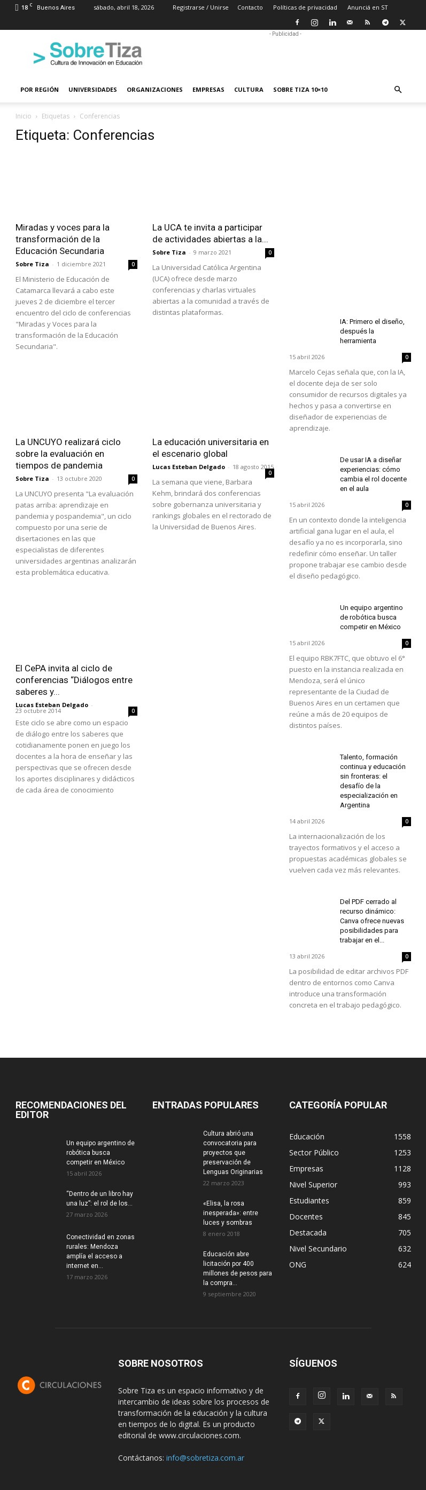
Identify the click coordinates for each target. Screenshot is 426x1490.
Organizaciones (155, 89)
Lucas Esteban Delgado (188, 467)
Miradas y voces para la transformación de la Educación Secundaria (63, 239)
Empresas (208, 89)
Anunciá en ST (367, 7)
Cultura (249, 89)
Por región (39, 89)
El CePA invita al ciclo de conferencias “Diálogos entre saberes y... (74, 680)
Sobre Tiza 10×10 (300, 89)
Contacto (250, 7)
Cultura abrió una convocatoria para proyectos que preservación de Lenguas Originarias (233, 1153)
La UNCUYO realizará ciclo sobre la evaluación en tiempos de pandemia (68, 454)
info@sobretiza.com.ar (205, 1458)
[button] (398, 90)
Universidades (92, 89)
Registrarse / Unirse (201, 7)
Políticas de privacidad (305, 7)
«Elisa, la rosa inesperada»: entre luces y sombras (230, 1213)
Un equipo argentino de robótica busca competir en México (371, 617)
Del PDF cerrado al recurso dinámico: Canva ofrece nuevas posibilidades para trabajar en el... (372, 921)
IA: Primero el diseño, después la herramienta (372, 331)
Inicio (24, 116)
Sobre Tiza (32, 264)
